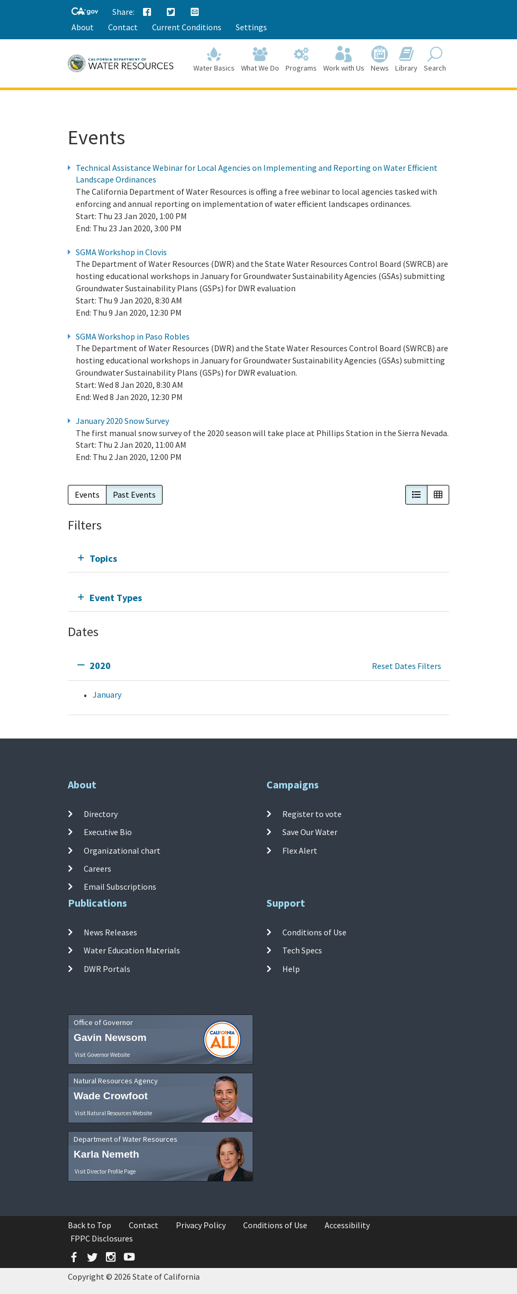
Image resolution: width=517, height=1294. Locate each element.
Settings (251, 27)
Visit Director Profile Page (105, 1171)
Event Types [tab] (116, 598)
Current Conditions (186, 27)
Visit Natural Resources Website (113, 1113)
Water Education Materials (132, 950)
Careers (97, 868)
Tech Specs (302, 950)
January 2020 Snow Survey (122, 420)
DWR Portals (107, 968)
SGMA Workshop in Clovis (121, 252)
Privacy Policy (201, 1225)
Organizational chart (122, 850)
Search (435, 59)
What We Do (260, 59)
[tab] (258, 558)
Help (291, 968)
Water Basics (214, 59)
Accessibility (347, 1225)
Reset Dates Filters (406, 666)
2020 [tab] (100, 665)
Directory (101, 814)
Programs (301, 59)
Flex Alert (299, 850)
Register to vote (312, 814)
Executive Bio (108, 832)
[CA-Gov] (85, 12)
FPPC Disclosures (101, 1238)
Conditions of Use (314, 932)
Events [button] (87, 494)
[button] (416, 495)
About (83, 27)
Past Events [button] (134, 494)
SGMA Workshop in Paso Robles (133, 336)
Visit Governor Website (102, 1054)
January (107, 694)
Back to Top (89, 1225)
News (380, 59)
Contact (123, 27)
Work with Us (343, 59)
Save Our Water (309, 832)
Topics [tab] (103, 558)
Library (406, 59)
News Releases (110, 932)
